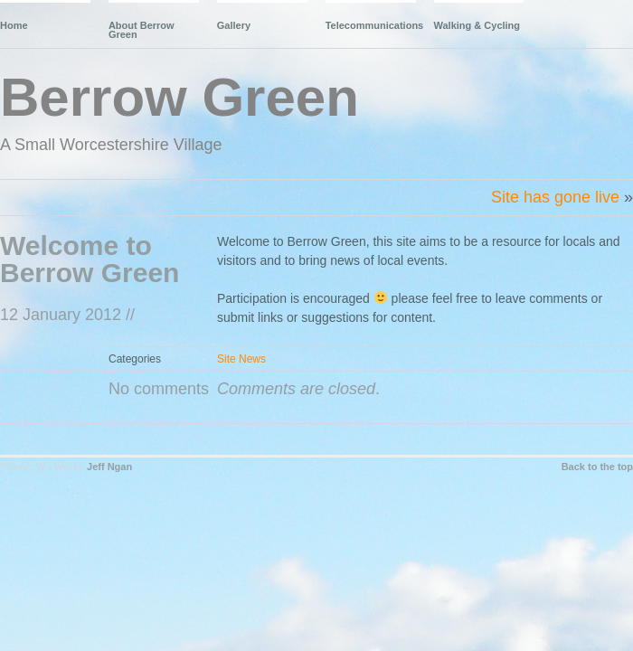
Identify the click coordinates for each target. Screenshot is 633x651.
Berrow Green (179, 97)
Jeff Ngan (109, 466)
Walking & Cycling (477, 25)
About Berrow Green (142, 30)
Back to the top (597, 466)
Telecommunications (371, 25)
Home (14, 25)
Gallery (233, 25)
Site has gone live (555, 197)
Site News (241, 359)
